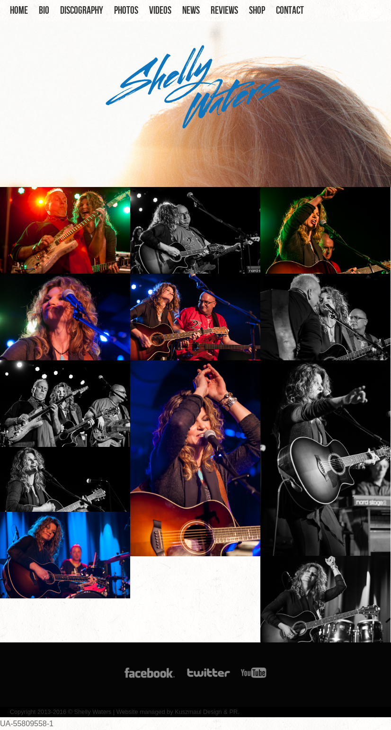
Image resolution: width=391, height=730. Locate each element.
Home (19, 10)
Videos (160, 10)
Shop (257, 10)
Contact (290, 10)
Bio (44, 10)
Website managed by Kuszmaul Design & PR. (178, 711)
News (191, 10)
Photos (126, 10)
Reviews (224, 10)
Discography (81, 10)
